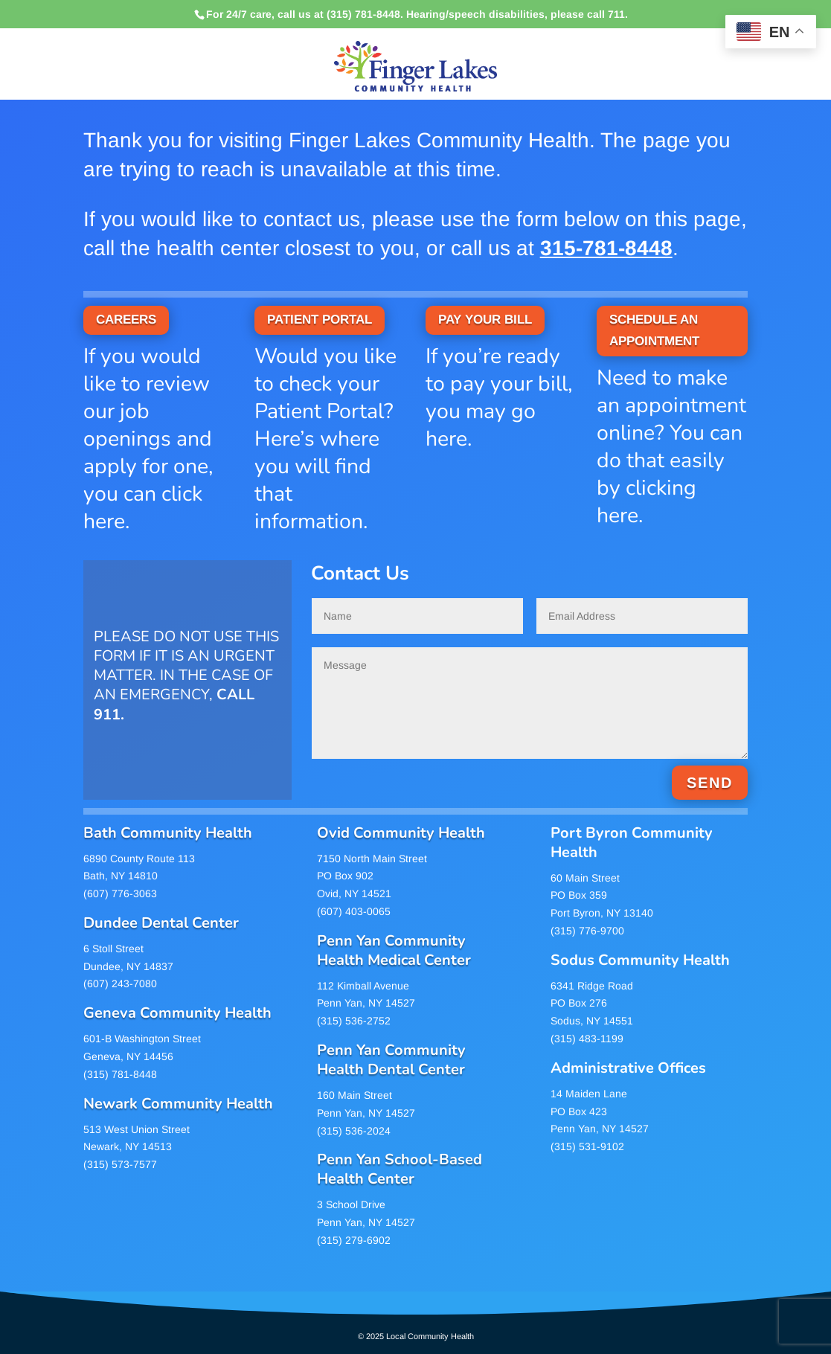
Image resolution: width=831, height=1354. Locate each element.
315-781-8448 (606, 248)
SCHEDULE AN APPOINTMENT (654, 330)
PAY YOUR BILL (485, 319)
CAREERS (126, 319)
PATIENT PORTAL (319, 319)
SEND (710, 782)
